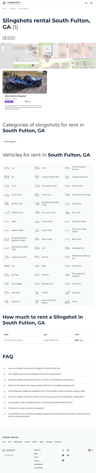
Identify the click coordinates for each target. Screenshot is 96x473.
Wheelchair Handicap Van (77, 257)
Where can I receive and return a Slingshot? (26, 408)
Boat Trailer (73, 239)
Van (40, 248)
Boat (40, 266)
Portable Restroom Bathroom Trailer (15, 239)
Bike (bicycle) (44, 283)
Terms (36, 457)
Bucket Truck (13, 203)
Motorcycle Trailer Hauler (76, 230)
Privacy (36, 461)
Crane (71, 301)
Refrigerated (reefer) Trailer (16, 248)
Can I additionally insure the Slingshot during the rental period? (34, 374)
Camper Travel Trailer (47, 177)
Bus (9, 266)
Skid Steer (12, 301)
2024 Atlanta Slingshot (13, 340)
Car (9, 168)
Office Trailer (43, 239)
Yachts (34, 442)
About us (37, 450)
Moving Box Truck (46, 185)
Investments (38, 468)
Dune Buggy (13, 283)
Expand (48, 65)
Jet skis (27, 442)
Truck (10, 185)
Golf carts (58, 442)
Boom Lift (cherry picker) (45, 301)
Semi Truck (73, 203)
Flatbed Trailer (13, 230)
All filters (9, 38)
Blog (35, 453)
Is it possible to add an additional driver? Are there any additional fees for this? (40, 402)
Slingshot (12, 8)
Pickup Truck (74, 185)
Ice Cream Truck (45, 212)
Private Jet (73, 283)
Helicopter (12, 292)
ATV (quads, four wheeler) (75, 274)
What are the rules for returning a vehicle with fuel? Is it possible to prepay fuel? (41, 385)
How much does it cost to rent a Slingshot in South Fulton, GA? (34, 368)
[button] (49, 54)
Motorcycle (73, 266)
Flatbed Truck (13, 212)
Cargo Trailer (43, 230)
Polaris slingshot (10, 141)
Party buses (18, 442)
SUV (40, 168)
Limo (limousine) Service (75, 168)
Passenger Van (74, 248)
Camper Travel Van (76, 177)
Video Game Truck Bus (78, 194)
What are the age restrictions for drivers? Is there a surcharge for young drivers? (41, 380)
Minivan (41, 257)
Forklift (41, 292)
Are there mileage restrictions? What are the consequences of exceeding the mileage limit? (46, 397)
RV (9, 177)
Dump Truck (13, 194)
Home (4, 8)
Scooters (49, 442)
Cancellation (38, 464)
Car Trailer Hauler (75, 221)
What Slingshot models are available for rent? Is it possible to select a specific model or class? (46, 391)
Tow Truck (72, 212)
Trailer (10, 221)
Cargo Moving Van (15, 257)
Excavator (72, 292)
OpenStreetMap (84, 67)
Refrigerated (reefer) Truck (47, 203)
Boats (42, 442)
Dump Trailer (44, 221)
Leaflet (75, 67)
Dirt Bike (11, 274)
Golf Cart (42, 274)
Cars (4, 442)
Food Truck (43, 194)
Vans (9, 442)
